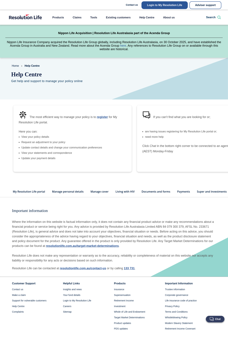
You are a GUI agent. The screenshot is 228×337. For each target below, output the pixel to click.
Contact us (132, 5)
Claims (77, 17)
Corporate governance (176, 300)
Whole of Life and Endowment (129, 317)
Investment (119, 311)
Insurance (119, 294)
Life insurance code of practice (181, 306)
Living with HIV (125, 197)
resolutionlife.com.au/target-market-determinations (82, 251)
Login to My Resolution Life (164, 5)
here (123, 45)
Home (15, 65)
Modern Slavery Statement (179, 328)
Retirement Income (124, 306)
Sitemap (67, 317)
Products (58, 17)
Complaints (18, 317)
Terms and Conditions (176, 317)
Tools (93, 17)
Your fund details (71, 300)
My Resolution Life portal (29, 197)
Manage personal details (68, 197)
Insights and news (72, 294)
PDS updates (121, 334)
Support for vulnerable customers (29, 306)
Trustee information (175, 294)
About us (169, 17)
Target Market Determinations (129, 322)
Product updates (122, 328)
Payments (183, 197)
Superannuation (122, 300)
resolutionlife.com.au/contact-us (83, 273)
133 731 (129, 273)
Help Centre (146, 17)
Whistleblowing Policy (176, 322)
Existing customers (118, 17)
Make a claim (19, 300)
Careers (67, 311)
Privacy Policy (172, 311)
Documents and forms (156, 197)
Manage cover (100, 197)
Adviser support (205, 5)
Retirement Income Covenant (180, 334)
